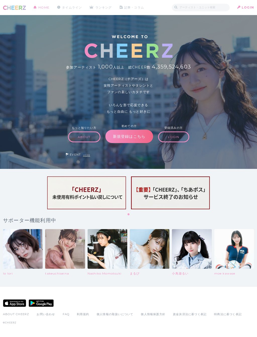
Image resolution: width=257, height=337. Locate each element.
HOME (43, 7)
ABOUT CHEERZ (16, 314)
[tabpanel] (86, 192)
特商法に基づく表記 (228, 314)
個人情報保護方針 (153, 314)
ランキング (103, 7)
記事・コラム (134, 7)
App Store (14, 303)
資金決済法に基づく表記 (190, 314)
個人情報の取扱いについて (115, 314)
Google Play (41, 303)
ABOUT (84, 137)
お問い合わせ (46, 314)
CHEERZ (14, 8)
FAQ (66, 314)
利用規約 (83, 314)
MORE (86, 155)
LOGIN (248, 7)
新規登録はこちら (129, 136)
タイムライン (72, 7)
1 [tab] (128, 214)
